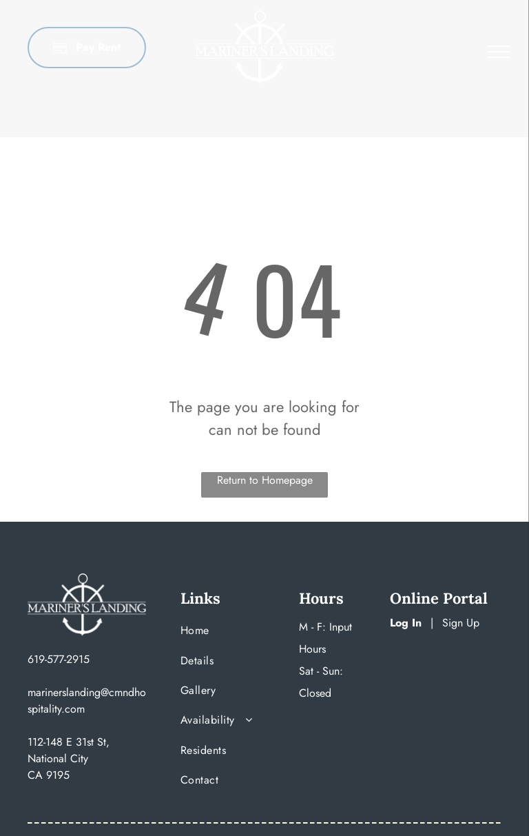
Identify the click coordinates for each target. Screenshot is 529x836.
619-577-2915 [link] (59, 659)
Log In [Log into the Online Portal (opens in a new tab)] (406, 623)
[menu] (499, 52)
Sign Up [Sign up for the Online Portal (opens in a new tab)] (460, 623)
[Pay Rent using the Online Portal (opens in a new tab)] (87, 47)
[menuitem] (224, 634)
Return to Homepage (265, 480)
